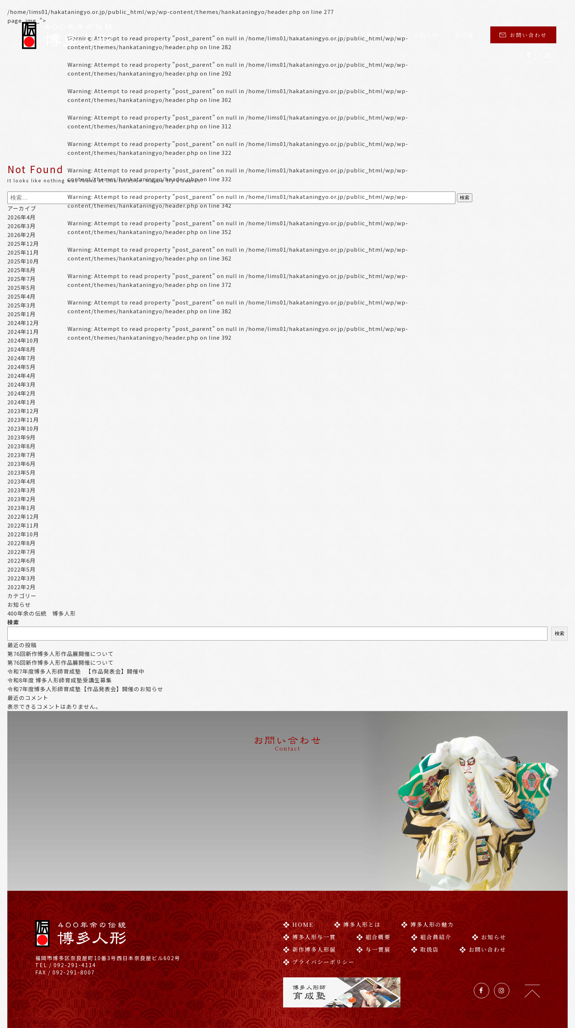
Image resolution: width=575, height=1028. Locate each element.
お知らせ (426, 35)
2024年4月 (21, 375)
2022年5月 (21, 569)
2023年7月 (21, 455)
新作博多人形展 (309, 917)
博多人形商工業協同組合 (363, 35)
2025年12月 (23, 243)
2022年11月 (23, 525)
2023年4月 (21, 481)
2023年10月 (23, 428)
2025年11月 (23, 252)
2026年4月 (21, 217)
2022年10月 (23, 534)
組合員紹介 (431, 904)
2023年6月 (21, 463)
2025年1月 (21, 314)
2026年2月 (21, 234)
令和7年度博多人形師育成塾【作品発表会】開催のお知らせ (85, 689)
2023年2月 (21, 499)
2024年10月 (23, 340)
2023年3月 (21, 490)
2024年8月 (21, 349)
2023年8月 (21, 446)
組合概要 (373, 904)
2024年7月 (21, 358)
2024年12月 (23, 323)
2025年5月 (21, 287)
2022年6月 (21, 560)
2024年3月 (21, 384)
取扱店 (464, 35)
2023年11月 (23, 419)
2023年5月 (21, 472)
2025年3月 (21, 305)
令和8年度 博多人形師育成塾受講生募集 (59, 680)
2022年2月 (21, 587)
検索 (13, 622)
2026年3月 (21, 226)
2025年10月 (23, 261)
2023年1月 (21, 507)
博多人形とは (293, 35)
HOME (248, 35)
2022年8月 (21, 543)
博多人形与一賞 (309, 904)
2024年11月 (23, 331)
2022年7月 (21, 551)
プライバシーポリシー (319, 929)
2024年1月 (21, 402)
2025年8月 (21, 270)
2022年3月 (21, 578)
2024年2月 (21, 393)
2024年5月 (21, 367)
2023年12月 (23, 411)
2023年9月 (21, 437)
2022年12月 (23, 516)
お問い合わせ (523, 35)
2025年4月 (21, 296)
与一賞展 (373, 917)
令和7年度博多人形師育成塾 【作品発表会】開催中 (75, 671)
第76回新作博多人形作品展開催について (60, 653)
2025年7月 (21, 278)
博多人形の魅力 (427, 892)
